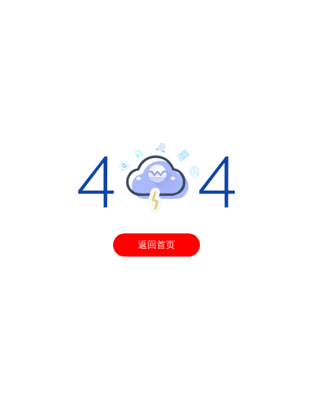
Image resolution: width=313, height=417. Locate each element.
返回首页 (156, 245)
